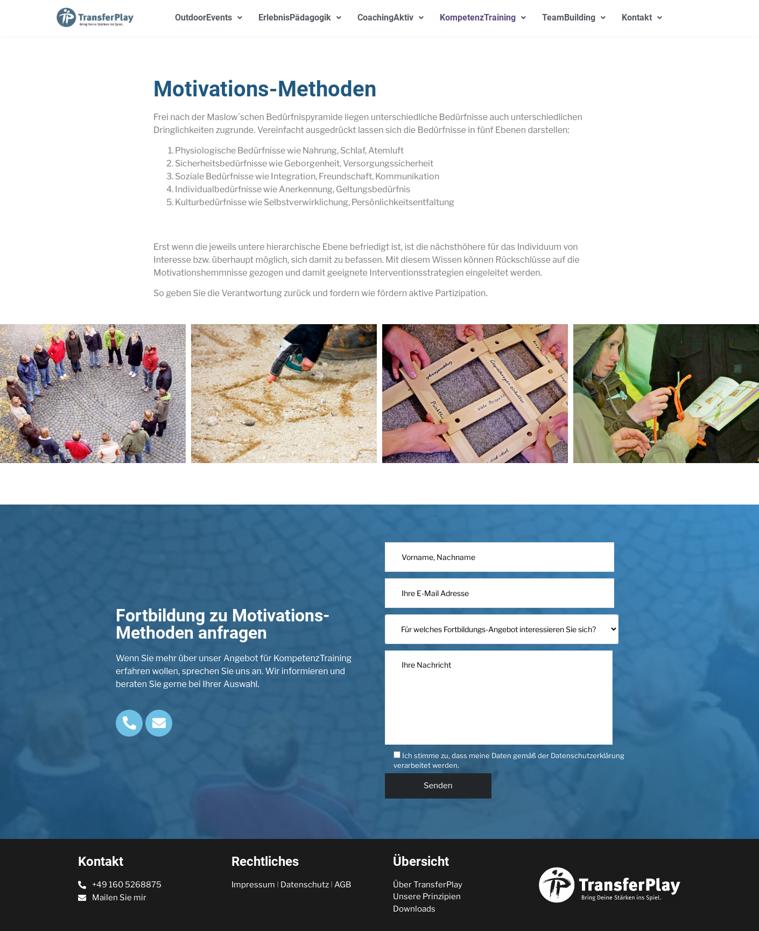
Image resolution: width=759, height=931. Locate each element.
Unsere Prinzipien (427, 896)
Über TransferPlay (427, 885)
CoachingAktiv (390, 17)
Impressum (253, 885)
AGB (342, 885)
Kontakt (642, 17)
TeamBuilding (574, 17)
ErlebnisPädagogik (299, 17)
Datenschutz (304, 885)
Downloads (414, 909)
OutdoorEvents (208, 17)
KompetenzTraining (483, 17)
